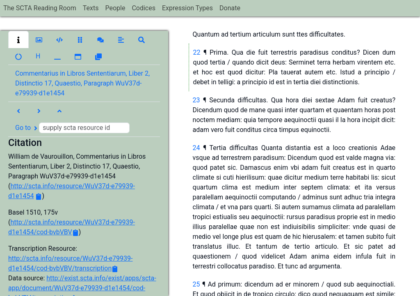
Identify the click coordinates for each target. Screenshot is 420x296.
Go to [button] (72, 128)
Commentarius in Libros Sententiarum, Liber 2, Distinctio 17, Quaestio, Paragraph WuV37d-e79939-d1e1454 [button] (82, 83)
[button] (18, 39)
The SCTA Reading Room (39, 8)
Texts (91, 8)
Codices (143, 8)
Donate (229, 8)
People (115, 8)
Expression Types (187, 8)
